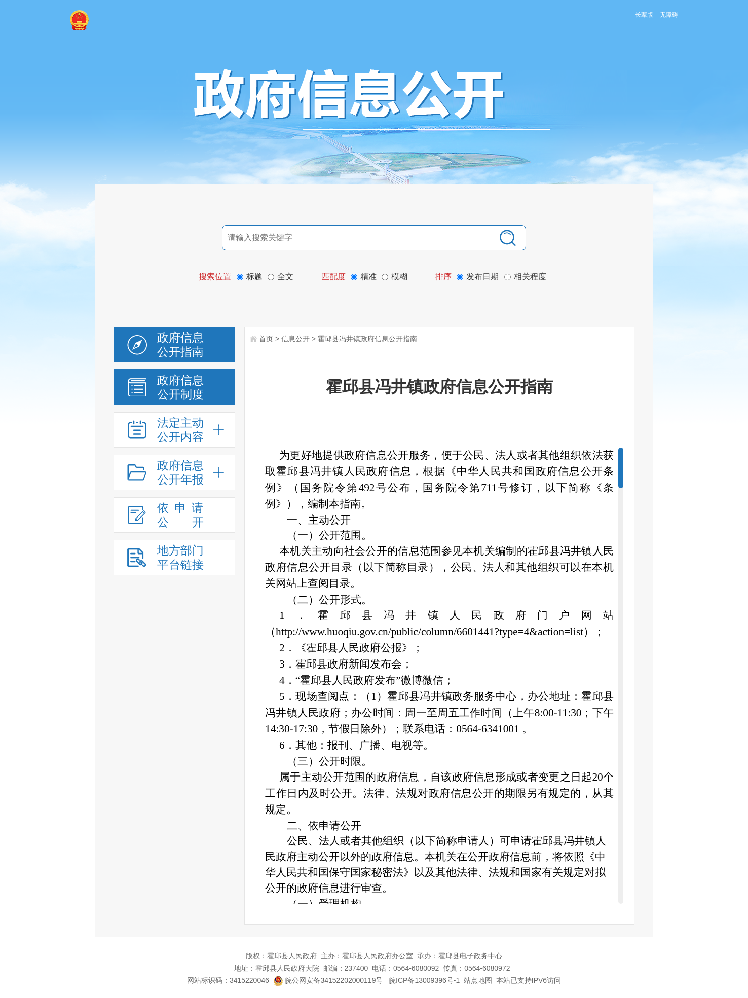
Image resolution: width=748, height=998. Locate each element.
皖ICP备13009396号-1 (424, 980)
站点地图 (478, 980)
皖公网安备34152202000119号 (328, 980)
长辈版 (644, 14)
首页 (266, 339)
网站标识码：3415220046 (228, 980)
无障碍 (669, 14)
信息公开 (295, 339)
